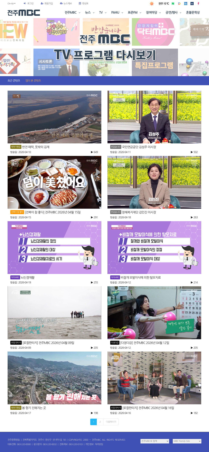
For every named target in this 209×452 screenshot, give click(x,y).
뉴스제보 (66, 3)
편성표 (83, 3)
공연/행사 (174, 12)
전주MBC (73, 12)
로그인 (30, 3)
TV (103, 12)
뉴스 (90, 12)
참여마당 (154, 12)
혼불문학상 (193, 12)
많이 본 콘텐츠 (33, 80)
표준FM (135, 12)
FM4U (117, 12)
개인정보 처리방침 (94, 444)
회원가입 (47, 3)
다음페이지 (111, 422)
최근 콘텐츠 (14, 80)
